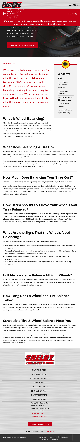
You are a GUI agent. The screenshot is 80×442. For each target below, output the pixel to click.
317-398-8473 (11, 14)
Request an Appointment (22, 45)
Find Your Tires (39, 370)
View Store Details (37, 411)
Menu (75, 5)
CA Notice (55, 439)
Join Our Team (39, 399)
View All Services (9, 63)
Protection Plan (39, 391)
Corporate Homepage (39, 416)
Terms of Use (64, 437)
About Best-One (39, 374)
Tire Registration (39, 395)
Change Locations (12, 18)
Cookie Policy (53, 437)
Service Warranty (39, 387)
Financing (39, 383)
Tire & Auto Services (39, 378)
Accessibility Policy (44, 439)
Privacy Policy (43, 437)
